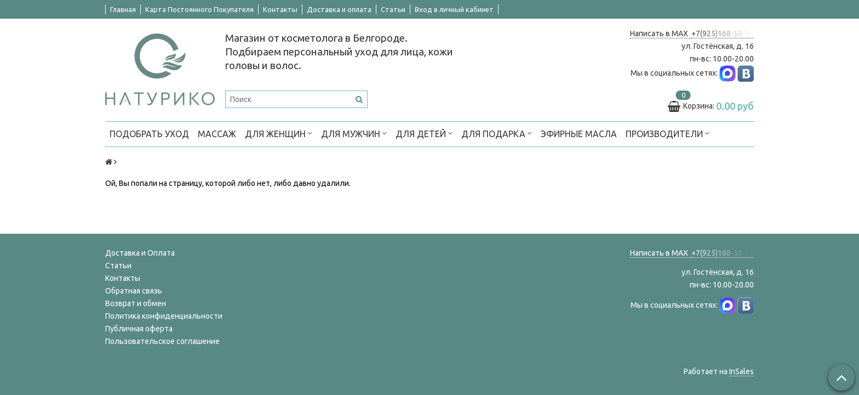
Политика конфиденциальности (163, 316)
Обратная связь (133, 290)
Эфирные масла (579, 134)
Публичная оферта (139, 328)
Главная (123, 9)
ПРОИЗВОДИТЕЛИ (667, 133)
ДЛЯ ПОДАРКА (496, 133)
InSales (741, 371)
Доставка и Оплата (140, 253)
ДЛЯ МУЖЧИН (354, 133)
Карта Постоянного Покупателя (199, 9)
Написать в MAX (660, 33)
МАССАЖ (217, 134)
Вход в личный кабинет (454, 9)
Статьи (393, 9)
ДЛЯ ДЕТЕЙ (424, 133)
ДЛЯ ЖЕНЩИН (278, 133)
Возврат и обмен (135, 303)
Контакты (280, 9)
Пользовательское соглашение (162, 341)
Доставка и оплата (339, 9)
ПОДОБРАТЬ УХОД (149, 134)
